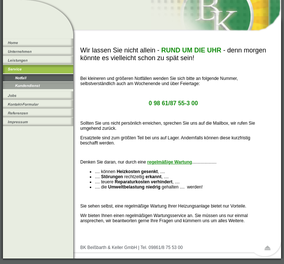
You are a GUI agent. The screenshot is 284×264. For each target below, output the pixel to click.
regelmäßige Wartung (169, 162)
